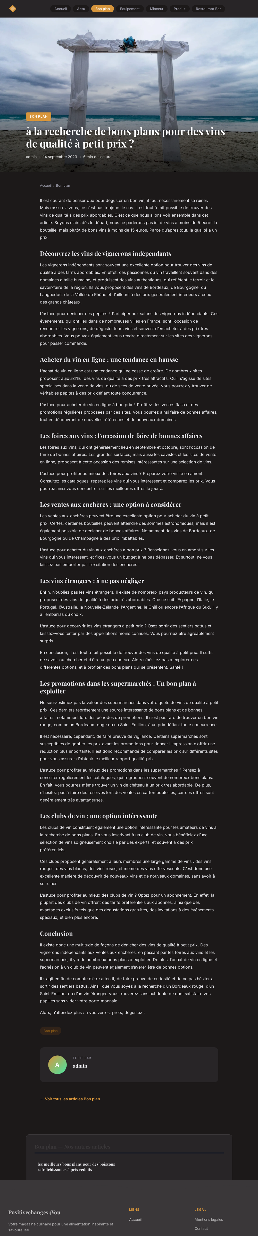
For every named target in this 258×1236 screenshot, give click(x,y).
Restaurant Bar (208, 9)
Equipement (130, 9)
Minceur (156, 9)
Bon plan (102, 9)
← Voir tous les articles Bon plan (70, 1098)
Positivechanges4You (34, 1212)
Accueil (60, 9)
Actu (81, 9)
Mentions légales (209, 1219)
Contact (201, 1228)
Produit (180, 9)
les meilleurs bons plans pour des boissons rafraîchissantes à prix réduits (76, 1166)
